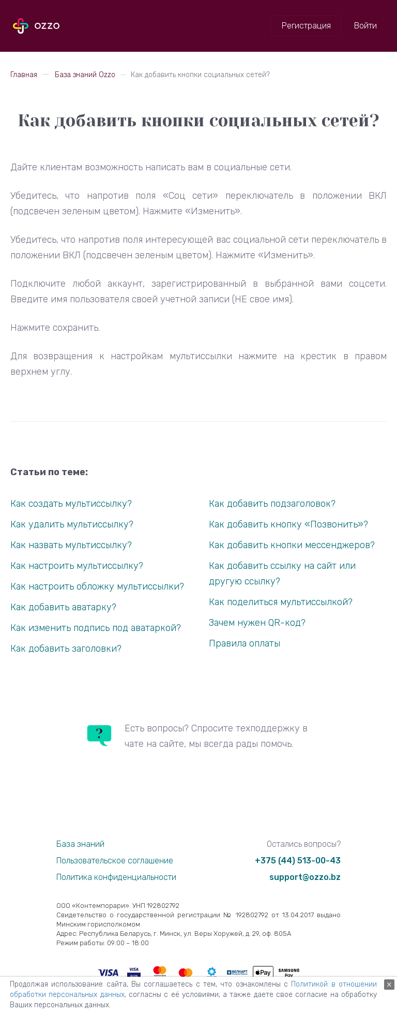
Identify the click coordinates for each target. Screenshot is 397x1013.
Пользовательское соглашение (114, 860)
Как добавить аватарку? (63, 607)
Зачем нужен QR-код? (257, 622)
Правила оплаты (244, 643)
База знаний (80, 844)
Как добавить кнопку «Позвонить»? (288, 524)
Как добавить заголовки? (65, 648)
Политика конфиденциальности (116, 877)
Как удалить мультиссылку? (71, 524)
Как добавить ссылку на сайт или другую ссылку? (282, 573)
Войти (365, 26)
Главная (23, 74)
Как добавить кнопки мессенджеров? (292, 545)
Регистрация (306, 26)
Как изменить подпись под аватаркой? (95, 628)
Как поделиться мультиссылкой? (281, 602)
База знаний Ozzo (85, 74)
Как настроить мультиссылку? (76, 565)
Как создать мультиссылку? (71, 503)
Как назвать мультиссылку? (71, 545)
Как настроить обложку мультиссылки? (97, 586)
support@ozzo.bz (305, 877)
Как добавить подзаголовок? (272, 503)
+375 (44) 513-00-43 (298, 860)
